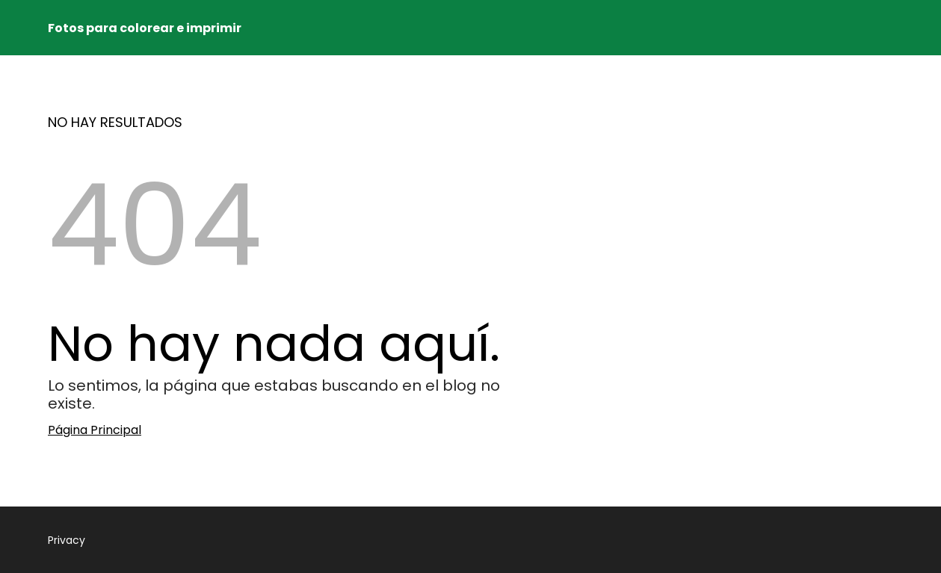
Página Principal (94, 430)
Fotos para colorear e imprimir (144, 28)
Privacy (66, 540)
